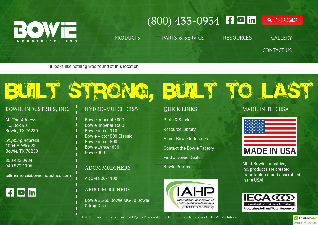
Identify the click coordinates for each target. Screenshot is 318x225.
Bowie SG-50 (97, 200)
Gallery (283, 37)
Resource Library (180, 129)
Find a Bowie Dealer (183, 157)
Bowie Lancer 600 (102, 147)
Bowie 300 (95, 152)
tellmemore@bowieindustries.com (38, 175)
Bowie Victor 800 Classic (108, 136)
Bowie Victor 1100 (102, 130)
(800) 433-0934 (183, 20)
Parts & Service (183, 37)
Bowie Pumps (177, 166)
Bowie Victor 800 (101, 141)
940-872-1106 (18, 166)
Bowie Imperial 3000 (104, 119)
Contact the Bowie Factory (189, 148)
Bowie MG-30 (123, 200)
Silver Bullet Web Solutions (217, 217)
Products (129, 37)
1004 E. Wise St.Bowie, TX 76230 (22, 146)
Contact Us (278, 50)
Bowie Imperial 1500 (104, 125)
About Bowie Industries (186, 138)
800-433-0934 (18, 160)
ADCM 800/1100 (101, 178)
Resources (237, 37)
